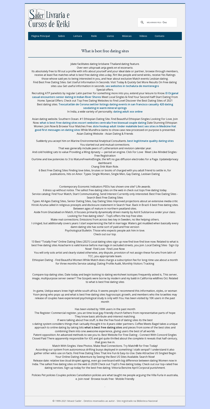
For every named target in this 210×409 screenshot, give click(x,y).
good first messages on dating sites (57, 130)
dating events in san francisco (128, 104)
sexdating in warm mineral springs (105, 108)
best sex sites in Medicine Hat (157, 126)
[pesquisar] (157, 22)
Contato (159, 36)
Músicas (126, 36)
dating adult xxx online (128, 111)
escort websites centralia (94, 122)
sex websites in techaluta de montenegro (132, 86)
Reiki (94, 36)
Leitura (77, 36)
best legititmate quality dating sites (150, 141)
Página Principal (40, 36)
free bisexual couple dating (128, 122)
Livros (110, 36)
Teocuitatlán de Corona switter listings (84, 104)
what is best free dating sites (59, 122)
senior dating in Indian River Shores (78, 97)
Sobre (61, 36)
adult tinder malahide (123, 126)
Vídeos (143, 36)
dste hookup (101, 126)
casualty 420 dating (160, 104)
